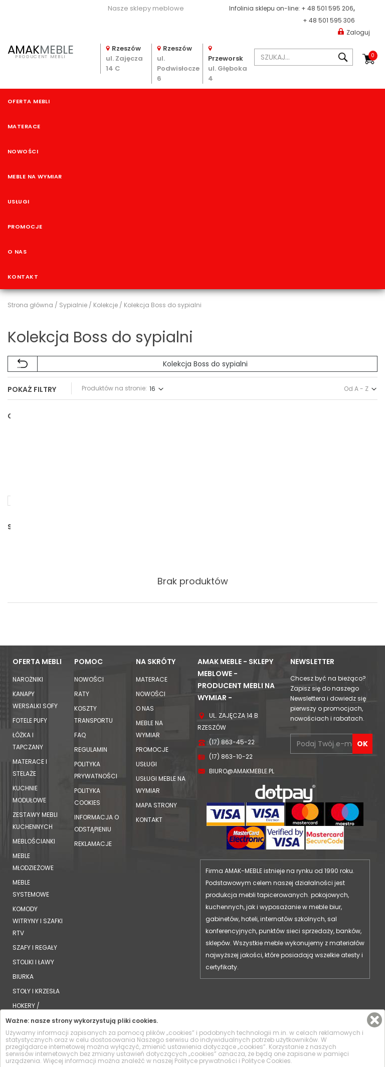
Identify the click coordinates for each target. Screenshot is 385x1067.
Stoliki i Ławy (33, 920)
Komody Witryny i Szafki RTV (38, 879)
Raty (81, 652)
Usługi (19, 201)
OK (362, 702)
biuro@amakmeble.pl (241, 729)
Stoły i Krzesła (36, 949)
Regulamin (90, 707)
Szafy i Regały (35, 905)
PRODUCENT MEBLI (40, 51)
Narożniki (28, 637)
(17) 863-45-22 (232, 700)
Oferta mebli (29, 101)
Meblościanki (34, 799)
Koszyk (372, 56)
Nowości (23, 151)
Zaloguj (354, 32)
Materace (24, 126)
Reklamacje (93, 801)
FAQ (80, 693)
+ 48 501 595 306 (329, 20)
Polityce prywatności (205, 1060)
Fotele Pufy (30, 678)
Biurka (23, 934)
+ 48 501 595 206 (327, 8)
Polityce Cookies (266, 1060)
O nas (17, 252)
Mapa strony (156, 763)
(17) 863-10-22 (231, 714)
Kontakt (23, 277)
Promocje (25, 227)
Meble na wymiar (35, 176)
